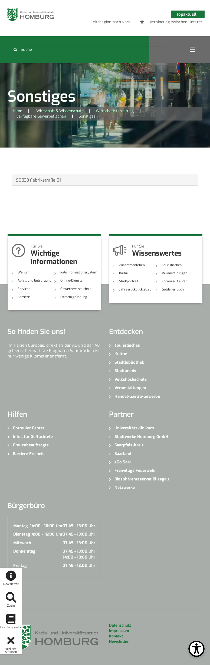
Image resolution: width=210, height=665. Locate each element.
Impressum (119, 630)
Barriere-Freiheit (28, 453)
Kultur (123, 273)
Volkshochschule (130, 379)
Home (17, 110)
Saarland (122, 453)
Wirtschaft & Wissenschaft (59, 110)
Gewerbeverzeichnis (75, 288)
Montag (20, 526)
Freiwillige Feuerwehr (135, 470)
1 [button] (132, 23)
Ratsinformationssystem (78, 272)
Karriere (23, 297)
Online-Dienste (71, 280)
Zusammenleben (131, 265)
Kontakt (116, 636)
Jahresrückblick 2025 (135, 289)
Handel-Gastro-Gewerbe (137, 396)
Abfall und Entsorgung (34, 280)
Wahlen (23, 272)
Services (24, 288)
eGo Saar (122, 462)
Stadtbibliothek (129, 362)
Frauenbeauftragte (31, 445)
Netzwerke (124, 487)
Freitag (20, 565)
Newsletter (119, 641)
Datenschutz (120, 625)
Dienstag (21, 534)
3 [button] (149, 23)
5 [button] (165, 23)
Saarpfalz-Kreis (129, 445)
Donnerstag (24, 551)
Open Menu (192, 49)
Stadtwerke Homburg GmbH (141, 436)
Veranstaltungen (174, 273)
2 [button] (140, 23)
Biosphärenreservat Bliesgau (141, 479)
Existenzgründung (73, 297)
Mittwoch (22, 542)
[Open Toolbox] (196, 649)
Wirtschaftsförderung (115, 110)
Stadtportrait (128, 281)
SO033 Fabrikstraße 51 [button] (38, 180)
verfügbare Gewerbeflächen (41, 116)
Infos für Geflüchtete (33, 436)
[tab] (105, 180)
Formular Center (174, 281)
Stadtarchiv (125, 370)
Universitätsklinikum (134, 428)
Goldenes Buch (173, 289)
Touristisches (171, 265)
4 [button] (157, 23)
